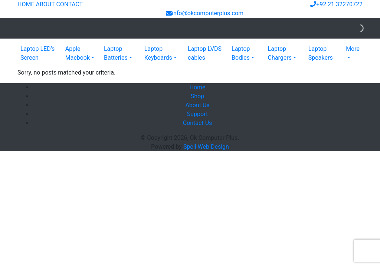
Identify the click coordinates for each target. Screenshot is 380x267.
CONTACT (69, 4)
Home (197, 87)
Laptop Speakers (320, 53)
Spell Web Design (206, 146)
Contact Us (197, 122)
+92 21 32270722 (336, 4)
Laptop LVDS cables (205, 53)
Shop (197, 96)
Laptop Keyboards (158, 53)
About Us (197, 105)
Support (197, 114)
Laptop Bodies (241, 53)
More (353, 48)
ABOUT (45, 4)
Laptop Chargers (280, 53)
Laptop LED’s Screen (37, 53)
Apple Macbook (77, 53)
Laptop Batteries (116, 53)
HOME (25, 4)
